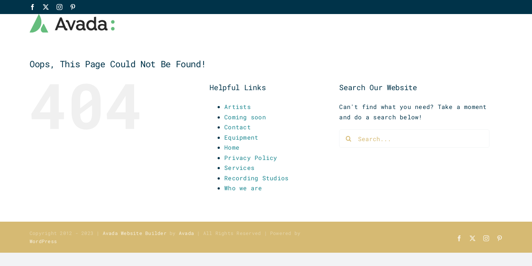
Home (231, 147)
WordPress (43, 241)
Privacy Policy (250, 157)
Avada (186, 233)
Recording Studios (256, 178)
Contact (237, 127)
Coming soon (245, 117)
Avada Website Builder (135, 233)
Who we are (243, 188)
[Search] (348, 138)
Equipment (241, 137)
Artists (237, 106)
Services (239, 167)
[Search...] (414, 138)
